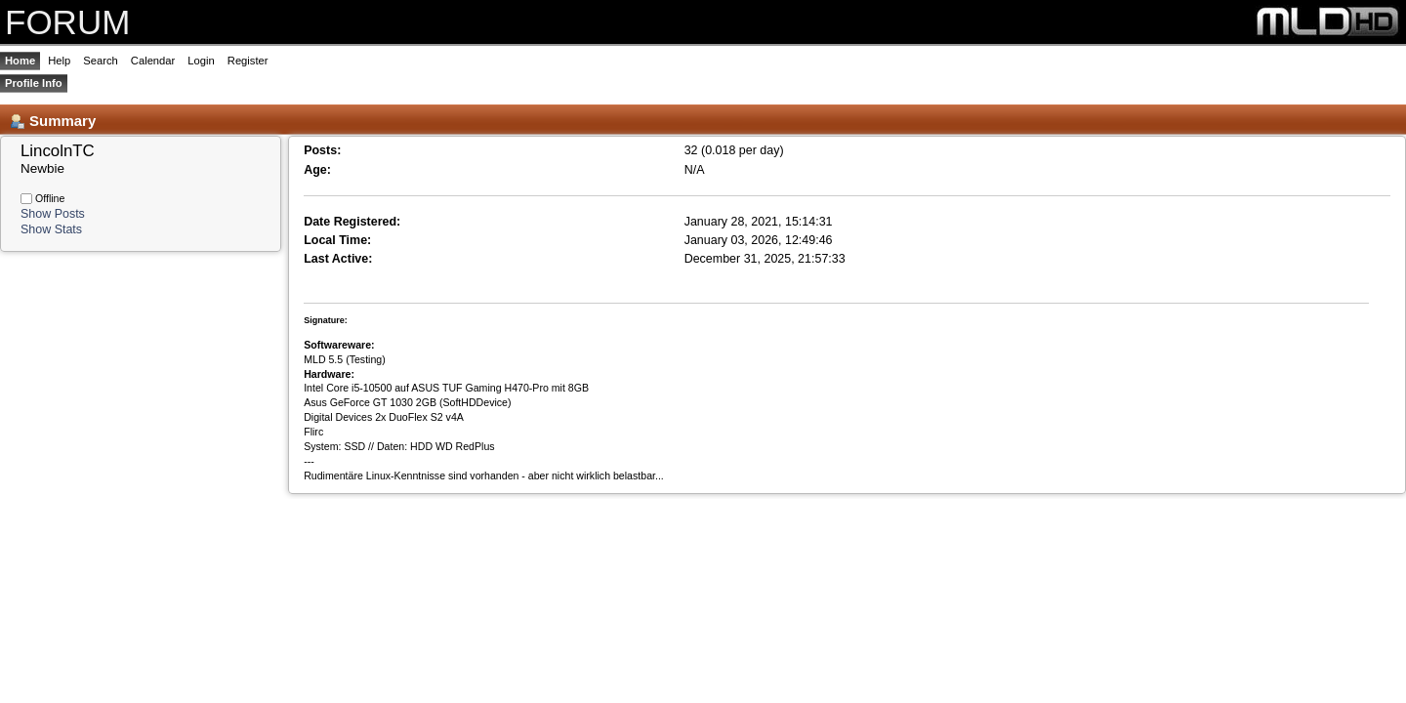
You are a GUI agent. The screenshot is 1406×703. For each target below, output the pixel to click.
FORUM (67, 22)
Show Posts (53, 214)
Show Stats (51, 229)
